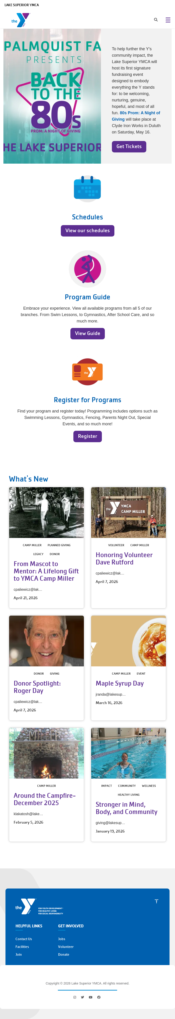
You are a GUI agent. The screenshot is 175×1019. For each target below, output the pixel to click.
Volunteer (66, 947)
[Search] (152, 20)
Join (18, 954)
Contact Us (23, 939)
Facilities (22, 947)
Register (87, 436)
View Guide (87, 333)
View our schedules (87, 230)
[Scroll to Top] (156, 901)
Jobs (61, 939)
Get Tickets (129, 146)
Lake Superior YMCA (22, 5)
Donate (63, 954)
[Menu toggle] (167, 19)
